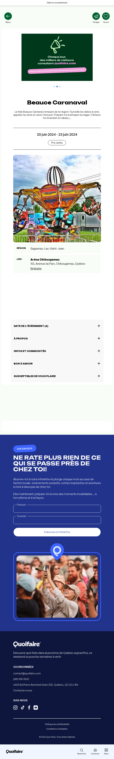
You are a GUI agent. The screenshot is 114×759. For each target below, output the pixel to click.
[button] (54, 86)
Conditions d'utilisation (57, 729)
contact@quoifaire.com (27, 673)
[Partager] (96, 17)
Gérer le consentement (57, 2)
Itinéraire (36, 268)
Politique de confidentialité (57, 724)
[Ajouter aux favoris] (106, 17)
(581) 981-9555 (21, 679)
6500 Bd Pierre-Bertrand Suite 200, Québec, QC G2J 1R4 (45, 684)
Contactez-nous (22, 690)
